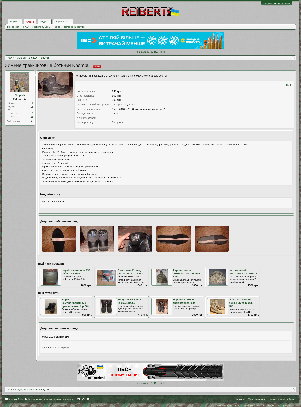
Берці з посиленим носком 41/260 (129, 301)
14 (32, 106)
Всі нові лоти (13, 27)
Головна (78, 399)
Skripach (20, 95)
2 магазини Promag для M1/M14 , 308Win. (131, 272)
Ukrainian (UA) (15, 399)
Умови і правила (256, 399)
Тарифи (57, 27)
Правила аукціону (41, 27)
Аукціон (30, 22)
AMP (288, 85)
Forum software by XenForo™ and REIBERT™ (254, 405)
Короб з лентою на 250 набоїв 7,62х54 (76, 272)
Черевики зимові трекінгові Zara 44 (184, 301)
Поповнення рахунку (74, 27)
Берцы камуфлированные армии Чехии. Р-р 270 (75, 303)
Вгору (83, 399)
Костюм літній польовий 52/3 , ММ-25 (243, 272)
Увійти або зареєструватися (276, 3)
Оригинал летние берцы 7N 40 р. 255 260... (241, 303)
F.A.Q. (26, 27)
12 (32, 113)
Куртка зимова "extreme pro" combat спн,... (186, 273)
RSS (88, 399)
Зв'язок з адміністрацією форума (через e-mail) (51, 399)
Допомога (239, 399)
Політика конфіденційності (282, 399)
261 (31, 121)
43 (32, 116)
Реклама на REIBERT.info (150, 51)
